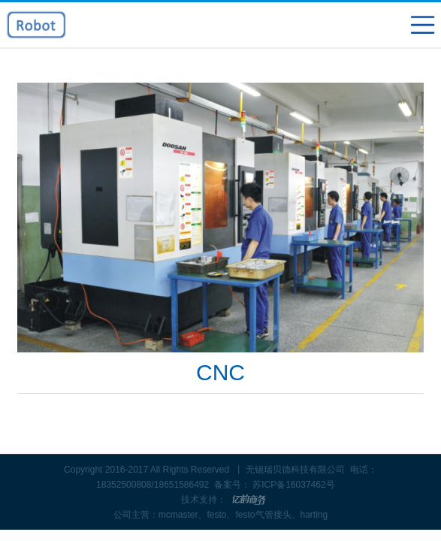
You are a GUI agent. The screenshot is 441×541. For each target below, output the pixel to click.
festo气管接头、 (267, 514)
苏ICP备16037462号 (293, 484)
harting (314, 514)
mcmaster (178, 514)
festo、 (221, 514)
